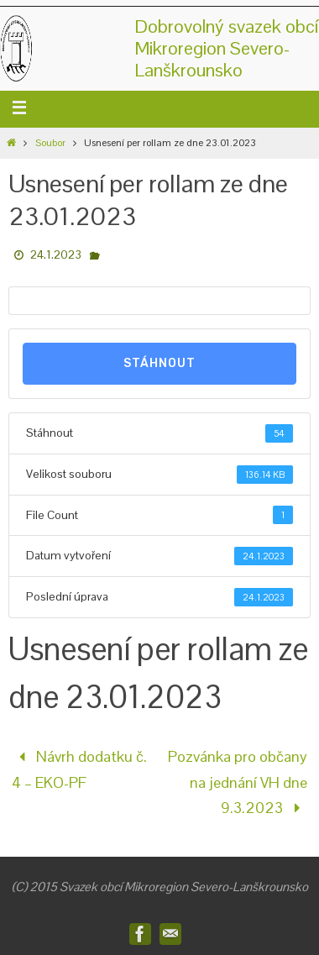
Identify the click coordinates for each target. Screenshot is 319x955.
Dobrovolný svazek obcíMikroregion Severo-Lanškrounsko (226, 47)
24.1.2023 (55, 254)
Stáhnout (159, 363)
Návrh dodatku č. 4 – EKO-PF (79, 769)
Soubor (50, 143)
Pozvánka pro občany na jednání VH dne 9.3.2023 (237, 782)
